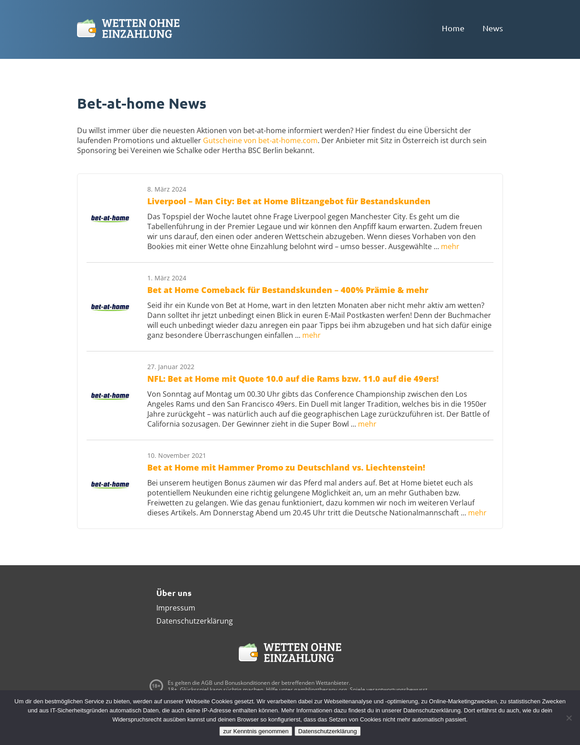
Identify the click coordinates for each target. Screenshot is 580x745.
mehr (450, 246)
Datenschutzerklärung (194, 621)
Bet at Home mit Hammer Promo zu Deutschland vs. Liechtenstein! (286, 467)
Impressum (175, 608)
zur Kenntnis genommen (255, 731)
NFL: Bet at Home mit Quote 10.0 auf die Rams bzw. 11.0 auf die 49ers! (293, 378)
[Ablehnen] (568, 717)
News (493, 28)
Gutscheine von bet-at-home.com (260, 140)
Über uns (174, 592)
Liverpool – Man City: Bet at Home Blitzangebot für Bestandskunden (288, 201)
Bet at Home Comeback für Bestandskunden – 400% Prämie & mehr (287, 289)
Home (453, 28)
